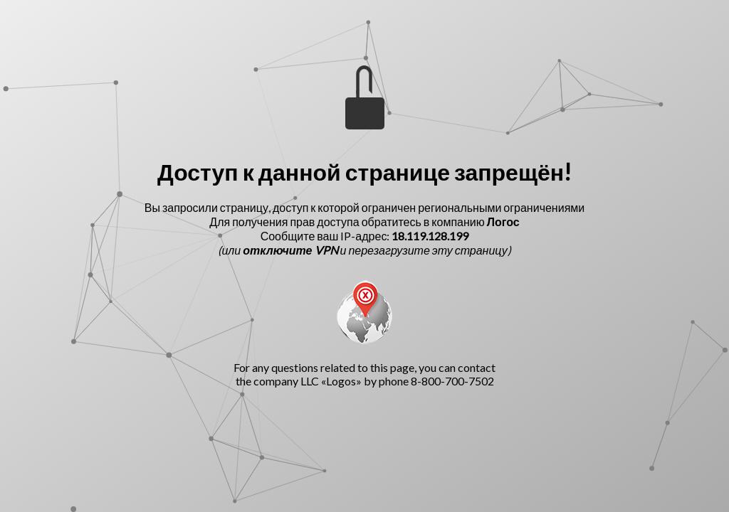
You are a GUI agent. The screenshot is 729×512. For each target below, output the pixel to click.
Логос (503, 221)
